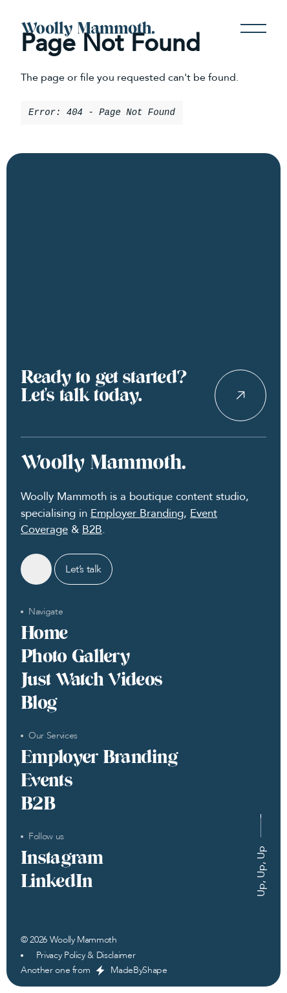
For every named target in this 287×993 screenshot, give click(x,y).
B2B (92, 529)
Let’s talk (83, 569)
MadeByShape (139, 970)
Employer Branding (137, 513)
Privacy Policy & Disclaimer (86, 955)
